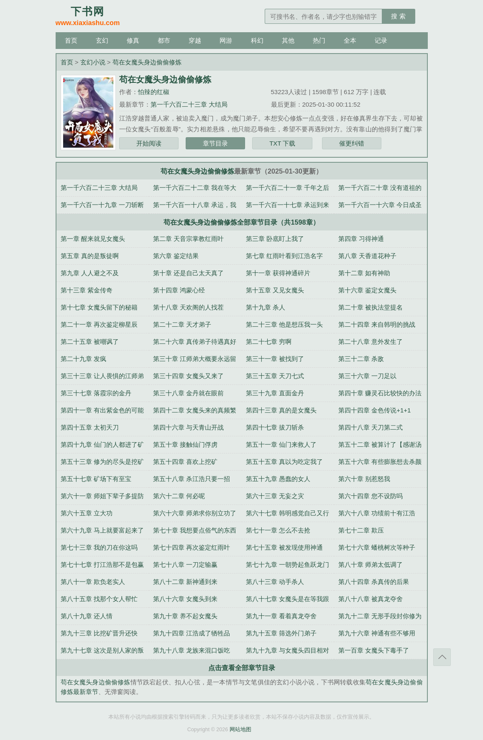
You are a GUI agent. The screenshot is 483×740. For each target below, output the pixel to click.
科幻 (257, 40)
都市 (164, 40)
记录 (381, 40)
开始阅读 (148, 143)
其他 (288, 40)
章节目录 (215, 143)
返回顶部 (442, 657)
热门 (319, 40)
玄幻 (102, 40)
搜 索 (398, 16)
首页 (71, 40)
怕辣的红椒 (153, 91)
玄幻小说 (92, 62)
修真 (133, 40)
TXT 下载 (282, 143)
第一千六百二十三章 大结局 (189, 104)
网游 (226, 40)
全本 (350, 40)
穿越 (195, 40)
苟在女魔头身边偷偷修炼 (146, 62)
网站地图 (240, 729)
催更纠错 (351, 143)
